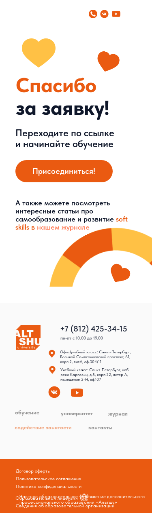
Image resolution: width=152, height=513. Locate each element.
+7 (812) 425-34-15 (93, 329)
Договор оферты (33, 471)
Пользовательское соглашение (48, 478)
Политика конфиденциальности (48, 486)
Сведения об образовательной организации (65, 506)
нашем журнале (63, 227)
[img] (14, 13)
